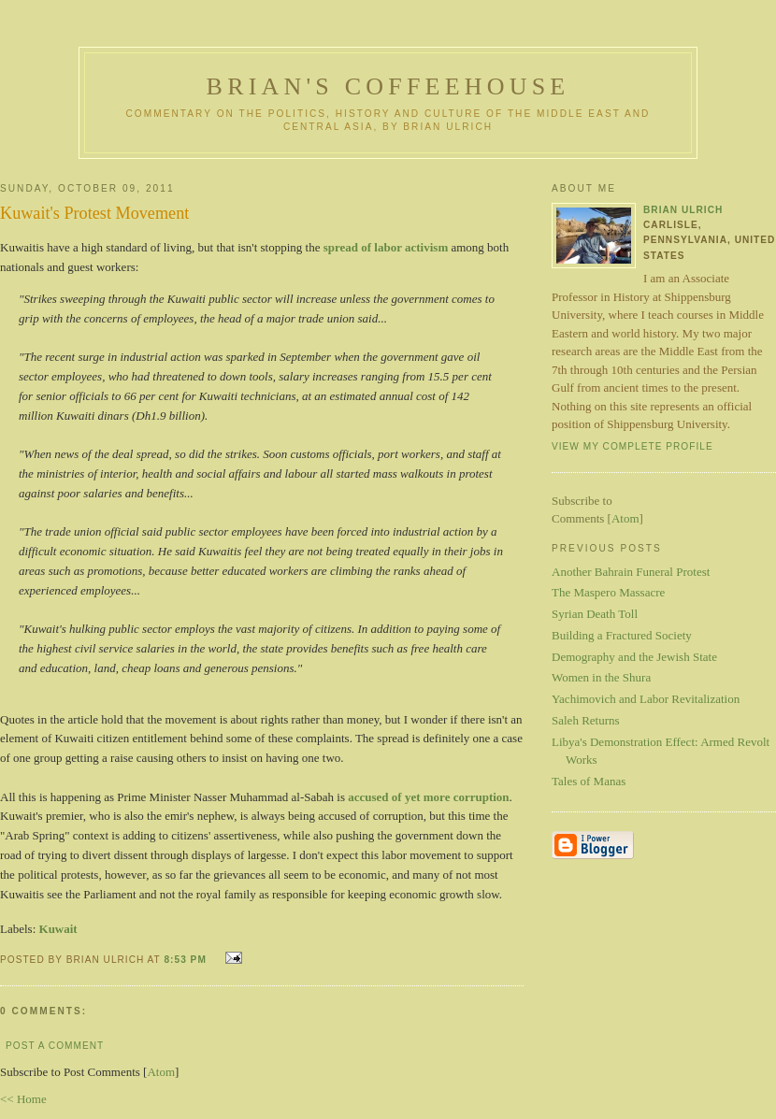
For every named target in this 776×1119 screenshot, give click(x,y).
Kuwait (58, 929)
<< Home (23, 1099)
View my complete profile (632, 446)
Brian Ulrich (683, 210)
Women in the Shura (601, 677)
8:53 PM (186, 959)
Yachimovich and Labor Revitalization (646, 699)
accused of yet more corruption (428, 797)
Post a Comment (55, 1045)
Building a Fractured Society (622, 635)
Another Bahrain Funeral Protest (631, 572)
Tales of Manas (588, 781)
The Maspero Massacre (608, 592)
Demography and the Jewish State (634, 657)
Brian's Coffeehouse (388, 86)
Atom (161, 1072)
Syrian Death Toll (595, 614)
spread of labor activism (386, 247)
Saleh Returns (586, 720)
